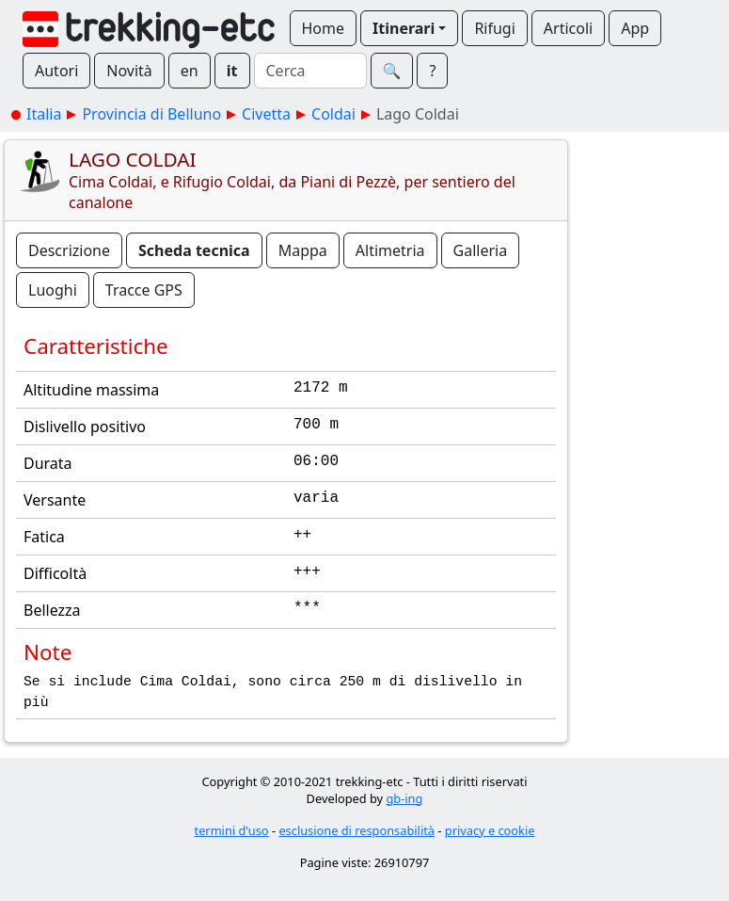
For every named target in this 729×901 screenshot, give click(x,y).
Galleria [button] (480, 250)
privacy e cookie (490, 830)
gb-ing (404, 798)
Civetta (266, 114)
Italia (43, 114)
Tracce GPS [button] (143, 290)
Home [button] (323, 28)
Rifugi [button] (494, 28)
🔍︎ (392, 70)
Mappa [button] (302, 250)
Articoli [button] (568, 28)
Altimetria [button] (390, 250)
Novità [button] (129, 70)
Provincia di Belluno (151, 114)
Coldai (333, 114)
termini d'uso (232, 830)
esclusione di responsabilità (356, 830)
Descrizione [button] (69, 250)
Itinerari (403, 28)
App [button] (635, 28)
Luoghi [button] (52, 290)
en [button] (189, 70)
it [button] (232, 70)
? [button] (432, 70)
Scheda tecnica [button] (194, 250)
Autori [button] (56, 70)
